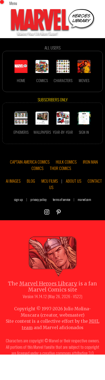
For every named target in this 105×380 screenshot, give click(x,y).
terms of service (61, 199)
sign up (18, 199)
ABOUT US (73, 181)
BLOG (31, 181)
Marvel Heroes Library (48, 288)
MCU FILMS (49, 181)
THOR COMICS (60, 168)
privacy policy (38, 199)
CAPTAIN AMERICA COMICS (29, 162)
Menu (13, 3)
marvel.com (84, 199)
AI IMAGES (13, 181)
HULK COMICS (66, 162)
